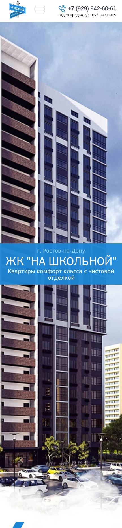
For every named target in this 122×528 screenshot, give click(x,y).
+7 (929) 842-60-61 (92, 8)
